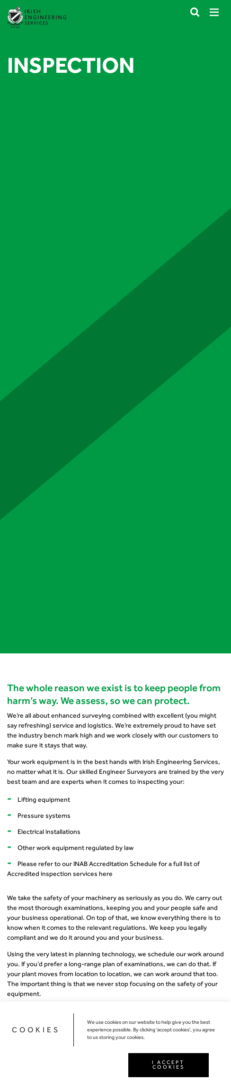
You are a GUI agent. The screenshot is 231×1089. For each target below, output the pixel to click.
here (106, 874)
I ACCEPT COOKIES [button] (168, 1065)
